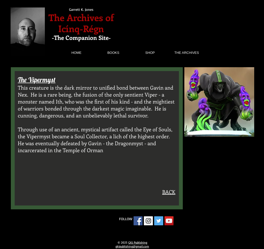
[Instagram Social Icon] (148, 220)
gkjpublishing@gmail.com (132, 246)
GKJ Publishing (137, 242)
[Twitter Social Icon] (158, 220)
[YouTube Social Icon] (169, 220)
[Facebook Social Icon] (138, 220)
